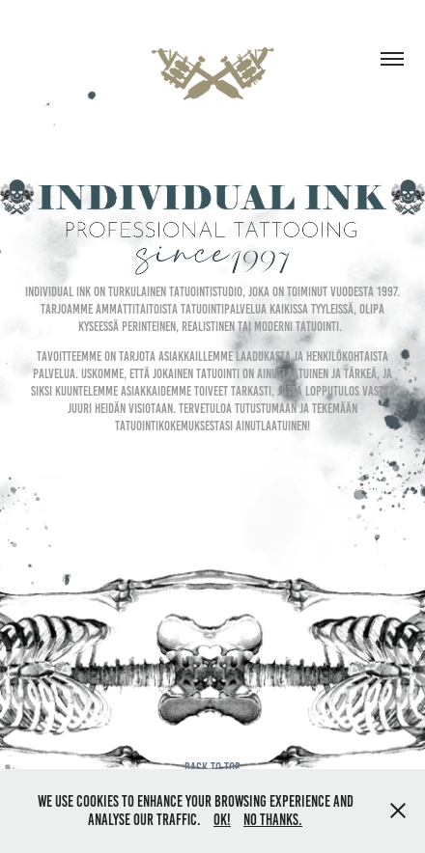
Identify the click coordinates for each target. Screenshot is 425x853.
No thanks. (272, 820)
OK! (222, 820)
